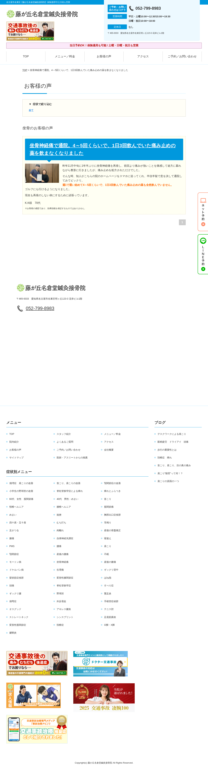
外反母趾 (61, 601)
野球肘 (60, 593)
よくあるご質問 (65, 441)
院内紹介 (14, 441)
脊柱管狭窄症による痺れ (70, 491)
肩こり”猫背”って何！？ (170, 473)
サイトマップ (16, 457)
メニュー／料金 (65, 56)
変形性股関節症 (17, 625)
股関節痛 (109, 506)
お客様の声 (104, 56)
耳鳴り (107, 522)
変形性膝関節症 (65, 577)
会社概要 (109, 449)
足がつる (14, 530)
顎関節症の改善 (112, 483)
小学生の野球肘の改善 (21, 491)
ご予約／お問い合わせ (182, 56)
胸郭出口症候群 (112, 514)
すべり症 (109, 585)
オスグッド (15, 609)
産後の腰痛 (63, 554)
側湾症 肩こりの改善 (21, 483)
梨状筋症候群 (16, 577)
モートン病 (15, 562)
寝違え (107, 538)
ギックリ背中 (111, 569)
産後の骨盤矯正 (112, 530)
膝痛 (11, 538)
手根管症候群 (111, 601)
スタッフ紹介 (64, 434)
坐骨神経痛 (63, 562)
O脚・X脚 (109, 625)
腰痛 (59, 546)
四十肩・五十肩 (17, 522)
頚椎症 (60, 625)
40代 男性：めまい (67, 499)
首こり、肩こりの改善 (68, 483)
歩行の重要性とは (167, 449)
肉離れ (60, 530)
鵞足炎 (107, 593)
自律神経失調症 (65, 538)
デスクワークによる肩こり (171, 434)
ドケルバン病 (16, 569)
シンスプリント (65, 617)
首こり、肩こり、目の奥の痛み (174, 465)
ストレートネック (18, 617)
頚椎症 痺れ (164, 457)
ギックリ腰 (15, 593)
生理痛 (60, 569)
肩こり (107, 546)
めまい (12, 514)
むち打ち (61, 522)
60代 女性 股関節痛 (21, 499)
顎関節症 (14, 554)
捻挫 (59, 514)
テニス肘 (109, 609)
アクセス (143, 56)
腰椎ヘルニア (64, 506)
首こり (107, 499)
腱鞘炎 (12, 632)
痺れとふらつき (112, 491)
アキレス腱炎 (64, 609)
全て (31, 110)
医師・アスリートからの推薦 (72, 457)
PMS (11, 546)
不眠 (106, 554)
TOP (26, 56)
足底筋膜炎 (110, 617)
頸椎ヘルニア (16, 506)
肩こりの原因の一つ (168, 481)
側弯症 (12, 601)
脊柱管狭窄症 (64, 585)
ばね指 (107, 577)
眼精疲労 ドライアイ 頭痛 (172, 441)
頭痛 (11, 585)
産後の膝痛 (110, 562)
